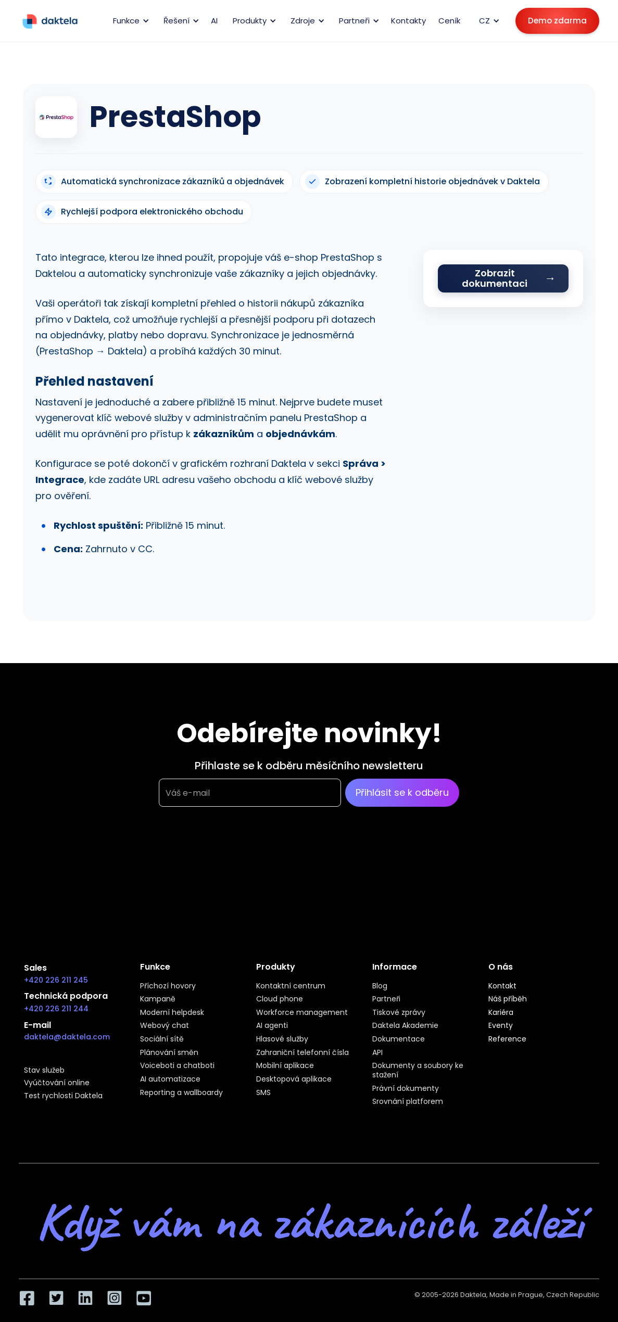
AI (214, 20)
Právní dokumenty (405, 1089)
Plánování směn (169, 1053)
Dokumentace (398, 1039)
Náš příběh (507, 999)
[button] (129, 20)
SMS (263, 1093)
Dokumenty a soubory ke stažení (417, 1070)
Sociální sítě (162, 1039)
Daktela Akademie (405, 1026)
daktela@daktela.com (67, 1037)
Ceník (449, 20)
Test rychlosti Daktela (63, 1096)
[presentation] (238, 858)
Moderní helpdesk (172, 1013)
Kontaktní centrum (290, 986)
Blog (379, 986)
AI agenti (272, 1026)
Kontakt (502, 986)
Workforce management (302, 1013)
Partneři (386, 999)
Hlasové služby (282, 1039)
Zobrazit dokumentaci (494, 278)
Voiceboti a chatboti (177, 1066)
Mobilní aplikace (285, 1066)
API (377, 1053)
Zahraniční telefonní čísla (302, 1053)
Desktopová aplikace (294, 1079)
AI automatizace (170, 1079)
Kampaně (157, 999)
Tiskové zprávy (398, 1013)
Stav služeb (44, 1070)
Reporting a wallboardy (181, 1093)
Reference (507, 1039)
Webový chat (164, 1026)
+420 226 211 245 (56, 980)
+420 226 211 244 (56, 1008)
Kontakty (408, 20)
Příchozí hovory (168, 986)
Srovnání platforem (407, 1102)
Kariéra (500, 1013)
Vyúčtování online (57, 1083)
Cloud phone (279, 999)
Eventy (500, 1026)
